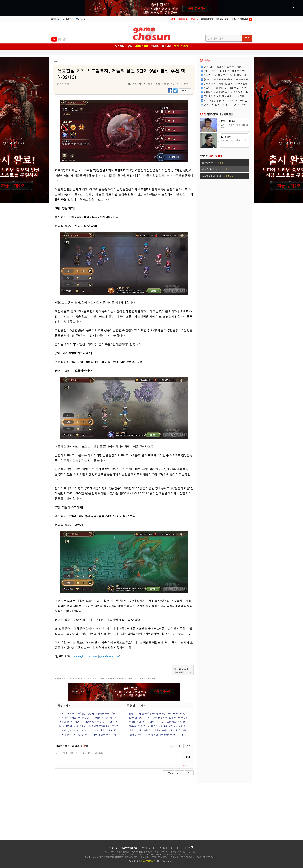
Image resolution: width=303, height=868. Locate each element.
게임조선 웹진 (222, 19)
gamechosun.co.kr (109, 656)
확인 (187, 756)
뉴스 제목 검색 (215, 38)
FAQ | (144, 847)
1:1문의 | (165, 847)
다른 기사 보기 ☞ (182, 672)
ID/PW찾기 (81, 19)
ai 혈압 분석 (214, 169)
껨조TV (194, 19)
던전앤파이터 (207, 19)
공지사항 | (176, 847)
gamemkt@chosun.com (84, 656)
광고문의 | (153, 847)
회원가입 (67, 19)
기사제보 (187, 847)
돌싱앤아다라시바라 (218, 175)
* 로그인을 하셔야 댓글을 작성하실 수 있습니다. (118, 757)
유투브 (54, 39)
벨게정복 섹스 (215, 162)
